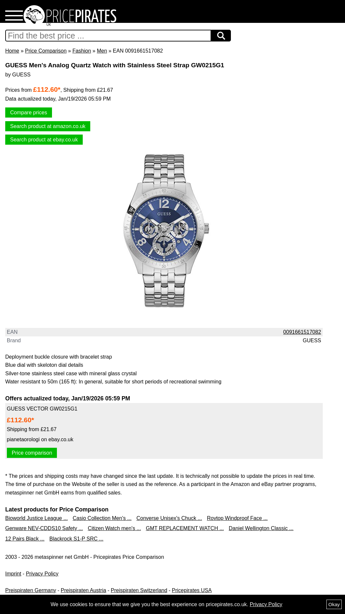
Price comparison (32, 453)
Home (12, 51)
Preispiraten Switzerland (139, 590)
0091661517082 (302, 332)
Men (102, 51)
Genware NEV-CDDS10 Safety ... (44, 528)
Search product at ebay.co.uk (44, 139)
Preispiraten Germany (30, 590)
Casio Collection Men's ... (102, 518)
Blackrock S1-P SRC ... (76, 538)
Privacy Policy (42, 573)
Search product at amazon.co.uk (47, 126)
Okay (334, 604)
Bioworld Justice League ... (36, 518)
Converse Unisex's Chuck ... (169, 518)
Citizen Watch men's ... (114, 528)
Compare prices (28, 112)
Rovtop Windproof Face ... (237, 518)
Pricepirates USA (192, 590)
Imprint (13, 573)
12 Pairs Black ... (24, 538)
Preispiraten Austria (83, 590)
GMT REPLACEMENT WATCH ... (185, 528)
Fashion (81, 51)
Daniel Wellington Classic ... (261, 528)
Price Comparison (45, 51)
